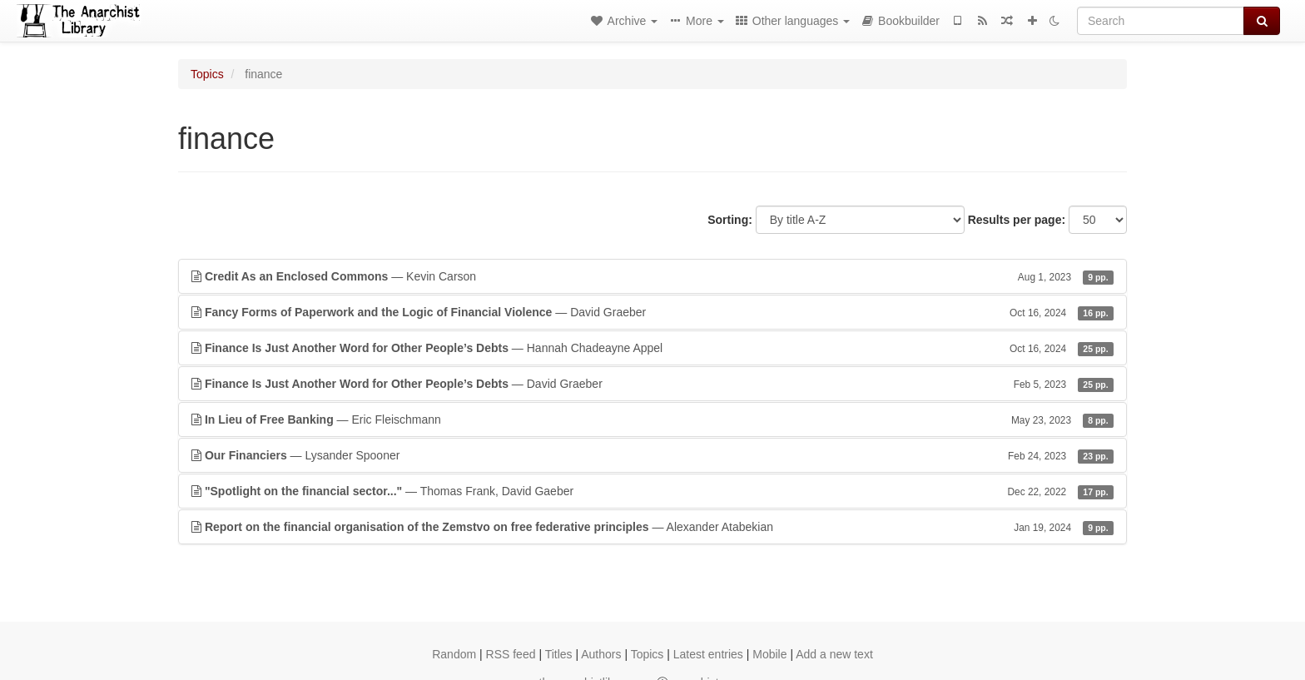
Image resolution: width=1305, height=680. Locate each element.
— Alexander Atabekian (652, 527)
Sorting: (729, 219)
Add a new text (834, 654)
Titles (559, 654)
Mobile (769, 654)
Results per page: (1016, 219)
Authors (601, 654)
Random (454, 654)
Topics (207, 74)
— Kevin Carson (652, 276)
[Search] (1160, 21)
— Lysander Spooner (652, 455)
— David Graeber (652, 312)
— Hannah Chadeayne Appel (652, 348)
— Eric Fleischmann (652, 419)
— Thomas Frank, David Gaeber (652, 491)
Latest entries (708, 654)
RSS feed (511, 654)
